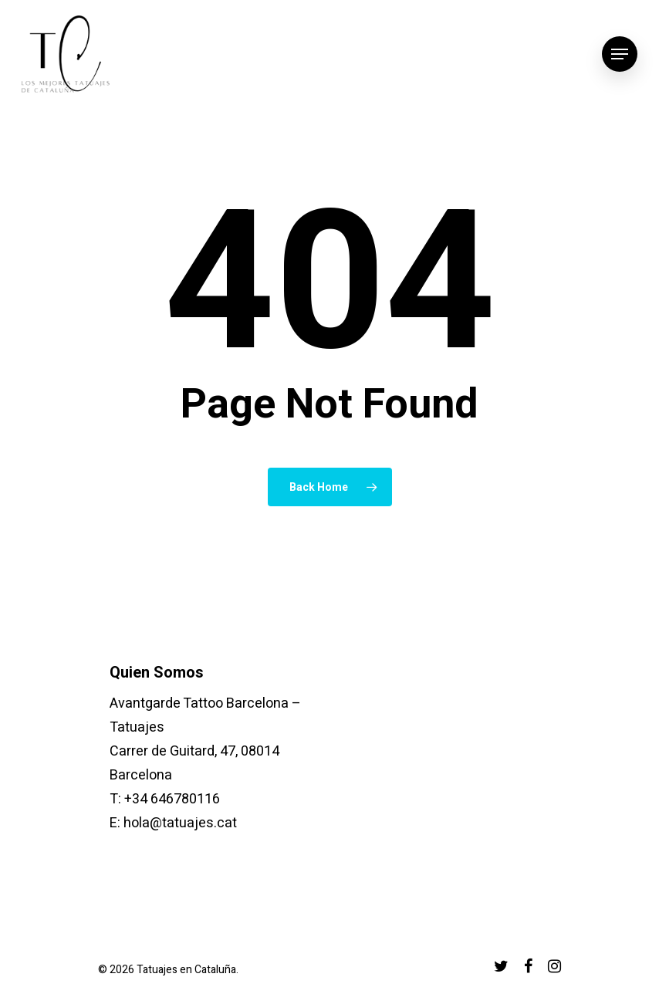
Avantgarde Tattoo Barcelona (199, 703)
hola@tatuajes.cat (180, 823)
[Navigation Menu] (619, 54)
